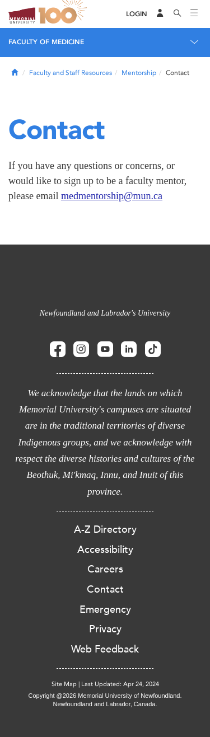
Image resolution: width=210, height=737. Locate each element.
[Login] (137, 14)
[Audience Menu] (160, 14)
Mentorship (139, 73)
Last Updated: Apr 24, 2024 (120, 684)
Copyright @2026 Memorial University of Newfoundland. (104, 695)
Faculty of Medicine (46, 42)
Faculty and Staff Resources (70, 73)
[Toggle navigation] (194, 14)
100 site (64, 14)
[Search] (177, 14)
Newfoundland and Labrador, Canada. (105, 704)
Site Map (64, 684)
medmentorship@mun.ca (111, 195)
